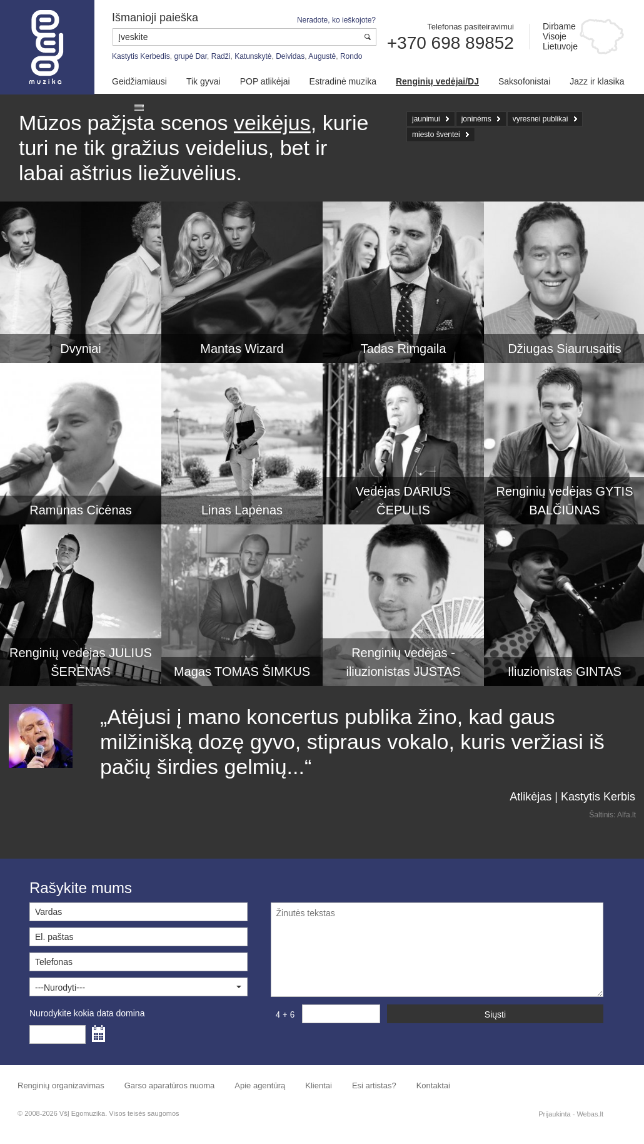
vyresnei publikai (540, 119)
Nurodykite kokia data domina (86, 1013)
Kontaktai (433, 1085)
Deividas (290, 56)
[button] (138, 987)
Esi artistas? (374, 1085)
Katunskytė (252, 56)
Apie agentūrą (259, 1085)
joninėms (476, 119)
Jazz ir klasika (597, 81)
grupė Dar (190, 56)
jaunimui (426, 119)
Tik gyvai (203, 81)
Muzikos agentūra (47, 47)
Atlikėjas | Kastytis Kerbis (572, 796)
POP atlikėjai (265, 81)
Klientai (318, 1085)
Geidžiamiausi (139, 81)
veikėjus (272, 123)
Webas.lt (589, 1114)
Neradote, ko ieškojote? (336, 20)
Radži (221, 56)
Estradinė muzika (342, 81)
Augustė (322, 56)
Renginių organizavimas (61, 1085)
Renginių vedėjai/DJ (437, 81)
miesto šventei (436, 134)
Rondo (351, 56)
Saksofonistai (524, 81)
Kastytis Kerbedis (141, 56)
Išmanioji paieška (155, 17)
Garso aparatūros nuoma (169, 1085)
